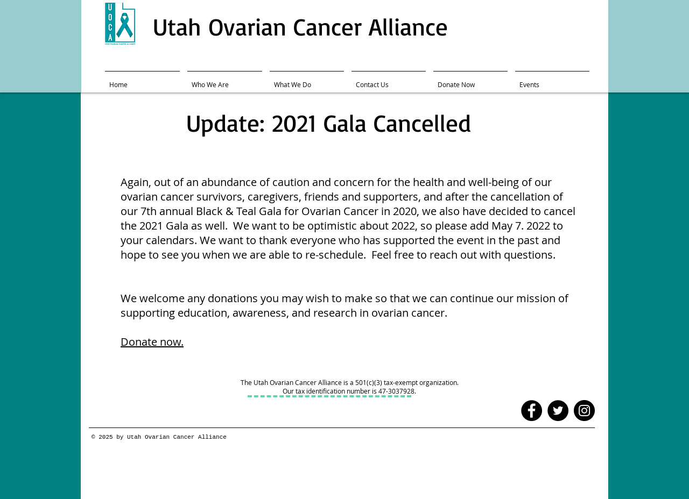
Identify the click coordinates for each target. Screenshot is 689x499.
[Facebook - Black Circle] (531, 410)
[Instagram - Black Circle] (584, 410)
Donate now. (152, 341)
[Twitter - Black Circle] (557, 410)
